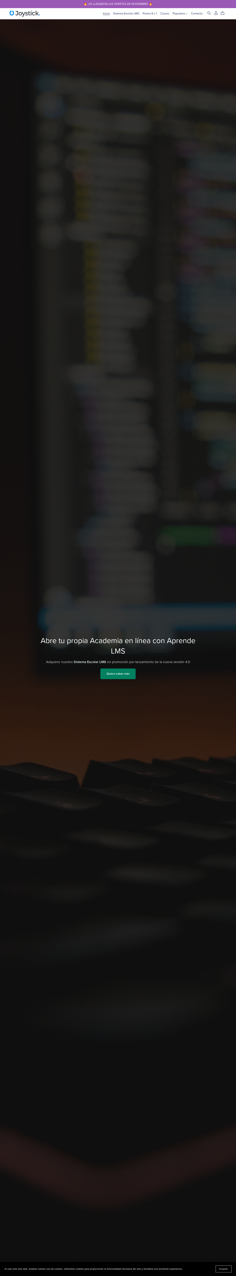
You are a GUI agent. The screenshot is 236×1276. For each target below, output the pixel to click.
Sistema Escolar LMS (126, 13)
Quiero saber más (118, 674)
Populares (180, 13)
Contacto (197, 13)
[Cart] (224, 13)
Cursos (164, 13)
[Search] (209, 13)
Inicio (106, 13)
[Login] (216, 13)
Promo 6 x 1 (150, 13)
